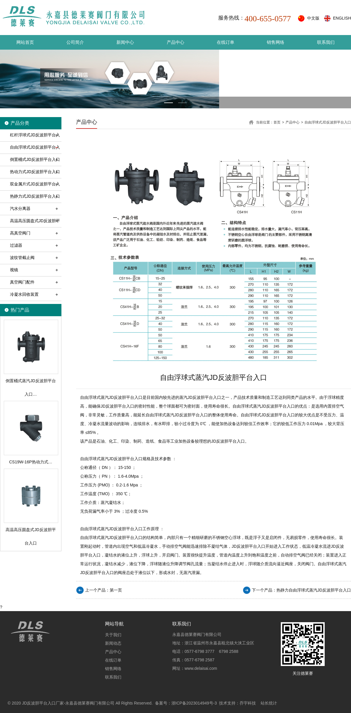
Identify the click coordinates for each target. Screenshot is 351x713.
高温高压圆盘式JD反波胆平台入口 (30, 226)
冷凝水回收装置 (24, 294)
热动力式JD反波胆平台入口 (35, 171)
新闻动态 (113, 643)
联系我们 (326, 42)
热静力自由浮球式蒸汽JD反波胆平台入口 (313, 590)
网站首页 (25, 42)
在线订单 (225, 42)
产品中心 (175, 42)
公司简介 (75, 42)
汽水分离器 (20, 208)
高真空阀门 (20, 233)
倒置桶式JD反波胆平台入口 (35, 159)
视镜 (14, 269)
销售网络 (275, 42)
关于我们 (113, 634)
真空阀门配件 (22, 282)
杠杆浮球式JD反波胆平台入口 (30, 141)
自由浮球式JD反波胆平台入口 (30, 153)
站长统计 (269, 703)
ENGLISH (342, 18)
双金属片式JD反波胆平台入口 (30, 190)
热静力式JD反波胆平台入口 (35, 196)
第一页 (116, 590)
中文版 (313, 18)
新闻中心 (125, 42)
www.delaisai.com (201, 668)
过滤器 (16, 245)
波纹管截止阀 (22, 257)
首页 (277, 122)
